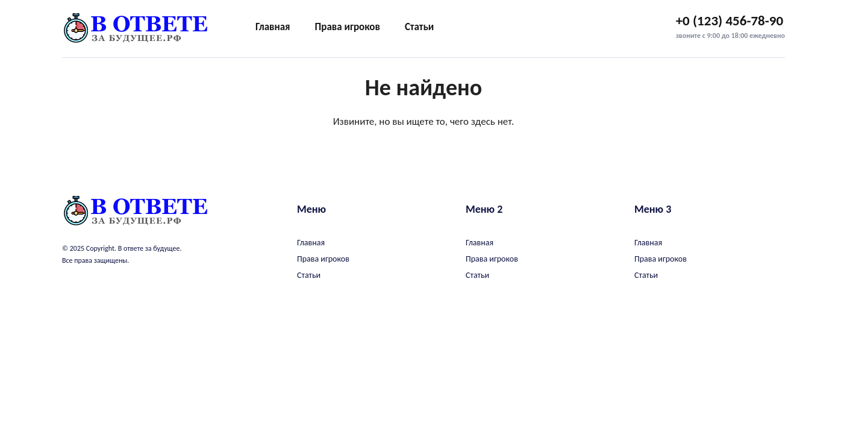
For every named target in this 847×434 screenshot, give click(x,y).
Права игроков (347, 26)
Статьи (419, 26)
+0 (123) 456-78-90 (730, 20)
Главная (272, 26)
